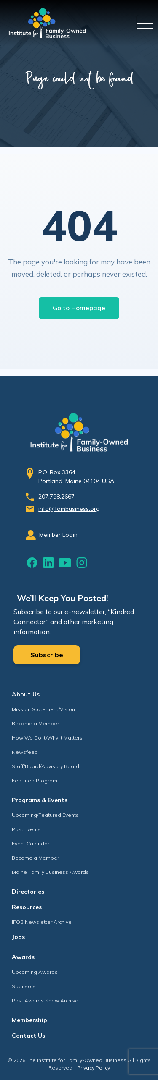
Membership (29, 1020)
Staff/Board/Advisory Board (45, 766)
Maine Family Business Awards (50, 872)
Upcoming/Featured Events (45, 815)
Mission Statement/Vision (43, 709)
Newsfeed (25, 752)
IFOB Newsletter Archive (42, 922)
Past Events (26, 829)
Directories (28, 891)
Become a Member (35, 723)
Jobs (18, 937)
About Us (26, 694)
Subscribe (46, 655)
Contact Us (28, 1035)
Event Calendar (30, 843)
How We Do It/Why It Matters (47, 738)
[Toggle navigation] (144, 23)
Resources (27, 907)
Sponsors (24, 986)
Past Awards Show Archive (45, 1000)
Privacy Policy (93, 1067)
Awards (23, 957)
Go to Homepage (79, 308)
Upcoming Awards (35, 972)
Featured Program (34, 780)
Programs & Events (39, 800)
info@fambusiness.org (69, 509)
